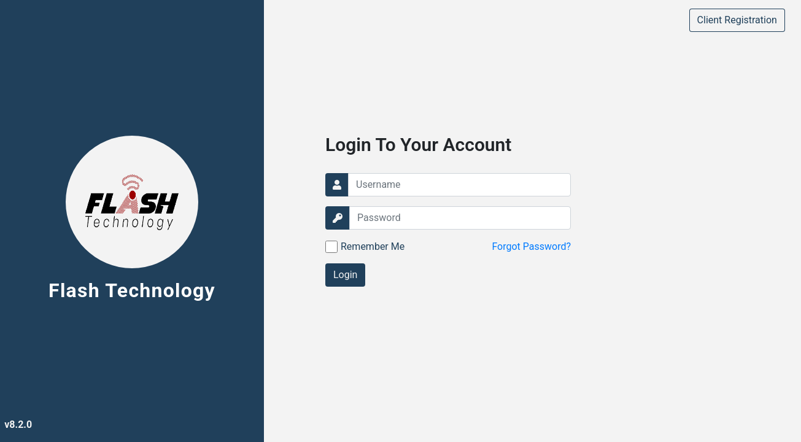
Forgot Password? (531, 246)
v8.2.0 (18, 424)
